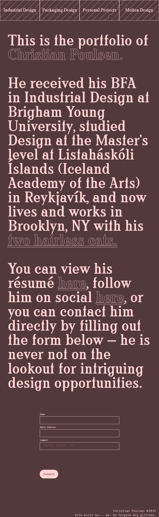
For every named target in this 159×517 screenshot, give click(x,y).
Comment (44, 440)
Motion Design (139, 10)
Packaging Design (59, 10)
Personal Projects (99, 10)
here (72, 284)
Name (42, 414)
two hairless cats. (62, 241)
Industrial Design (20, 10)
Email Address (48, 427)
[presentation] (71, 460)
